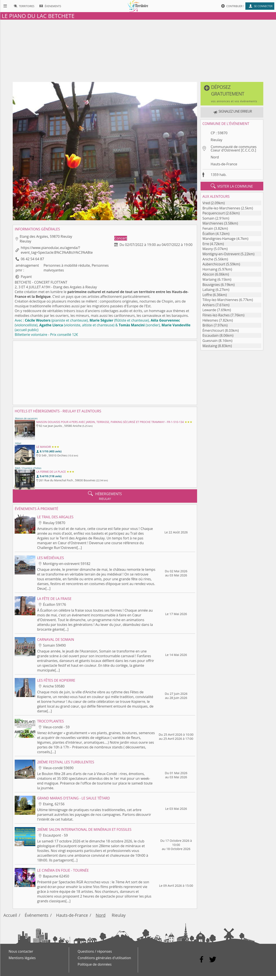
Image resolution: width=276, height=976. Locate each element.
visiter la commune (232, 186)
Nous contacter (21, 951)
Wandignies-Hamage (219, 238)
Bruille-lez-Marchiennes (221, 208)
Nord (215, 157)
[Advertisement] (138, 50)
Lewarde (209, 310)
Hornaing (209, 269)
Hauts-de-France (224, 164)
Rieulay (216, 139)
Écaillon (208, 233)
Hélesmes (210, 320)
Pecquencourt (213, 213)
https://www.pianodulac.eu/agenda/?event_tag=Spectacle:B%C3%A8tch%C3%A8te (57, 250)
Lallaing (208, 289)
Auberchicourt (213, 264)
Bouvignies (211, 284)
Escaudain (210, 335)
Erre (205, 243)
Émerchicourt (213, 330)
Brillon (207, 325)
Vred (206, 203)
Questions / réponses (95, 951)
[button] (232, 93)
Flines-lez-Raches (216, 315)
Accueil (10, 915)
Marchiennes (212, 223)
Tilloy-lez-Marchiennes (220, 299)
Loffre (207, 294)
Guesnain (210, 340)
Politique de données (94, 964)
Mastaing (209, 345)
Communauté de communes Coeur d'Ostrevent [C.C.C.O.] (234, 148)
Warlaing (209, 279)
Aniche (207, 259)
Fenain (207, 228)
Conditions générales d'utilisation (104, 957)
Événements (37, 915)
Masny (207, 248)
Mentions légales (22, 957)
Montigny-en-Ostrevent (221, 254)
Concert (120, 238)
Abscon (208, 274)
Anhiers (208, 305)
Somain (208, 218)
